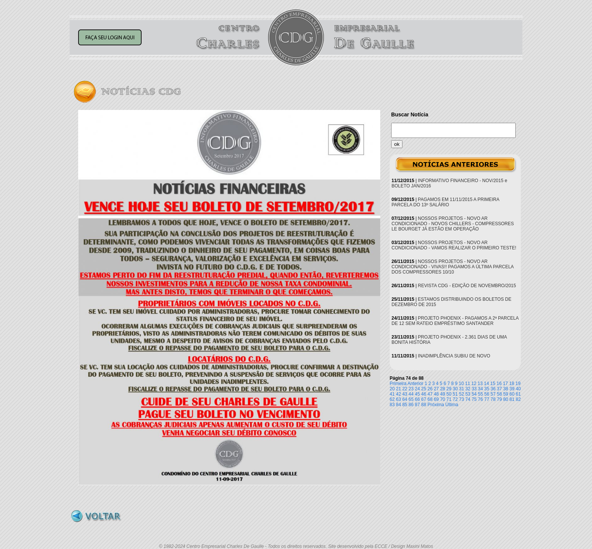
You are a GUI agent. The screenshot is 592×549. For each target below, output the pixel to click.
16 (498, 383)
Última (452, 404)
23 (411, 388)
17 (505, 383)
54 (474, 394)
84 (398, 404)
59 (505, 394)
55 (480, 394)
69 (436, 399)
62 (392, 399)
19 (517, 383)
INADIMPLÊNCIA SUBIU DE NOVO (454, 356)
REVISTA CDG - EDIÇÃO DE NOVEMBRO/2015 (467, 285)
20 (392, 388)
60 (511, 394)
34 (480, 388)
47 (429, 394)
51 (455, 394)
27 (436, 388)
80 (505, 399)
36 (492, 388)
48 (436, 394)
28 (442, 388)
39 (511, 388)
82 (518, 399)
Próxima (435, 404)
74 (467, 399)
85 (404, 404)
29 (448, 388)
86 (411, 404)
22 (404, 388)
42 (398, 394)
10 (461, 383)
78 (492, 399)
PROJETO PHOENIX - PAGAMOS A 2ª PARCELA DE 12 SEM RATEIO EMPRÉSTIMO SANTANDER (455, 320)
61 (518, 394)
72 (455, 399)
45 (417, 394)
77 (486, 399)
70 (442, 399)
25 (423, 388)
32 (467, 388)
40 (518, 388)
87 (417, 404)
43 (404, 394)
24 (417, 388)
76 (480, 399)
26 (429, 388)
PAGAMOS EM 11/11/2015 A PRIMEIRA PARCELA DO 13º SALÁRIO (445, 202)
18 (511, 383)
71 (448, 399)
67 (423, 399)
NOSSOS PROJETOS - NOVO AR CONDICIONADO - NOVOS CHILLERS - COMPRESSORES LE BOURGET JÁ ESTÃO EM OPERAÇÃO (453, 224)
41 (392, 394)
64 (404, 399)
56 (486, 394)
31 (461, 388)
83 (392, 404)
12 (473, 383)
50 (448, 394)
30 (455, 388)
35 (486, 388)
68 (429, 399)
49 (442, 394)
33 (474, 388)
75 (474, 399)
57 (492, 394)
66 (417, 399)
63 (398, 399)
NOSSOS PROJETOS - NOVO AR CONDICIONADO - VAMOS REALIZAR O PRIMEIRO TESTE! (454, 245)
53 (467, 394)
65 (411, 399)
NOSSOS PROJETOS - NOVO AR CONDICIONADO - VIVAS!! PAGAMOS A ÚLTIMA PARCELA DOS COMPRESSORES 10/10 (452, 267)
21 (398, 388)
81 (511, 399)
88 (423, 404)
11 (467, 383)
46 (423, 394)
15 (492, 383)
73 (461, 399)
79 (499, 399)
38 (505, 388)
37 (499, 388)
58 (499, 394)
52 (461, 394)
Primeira (398, 383)
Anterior (415, 383)
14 (486, 383)
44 (411, 394)
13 (480, 383)
